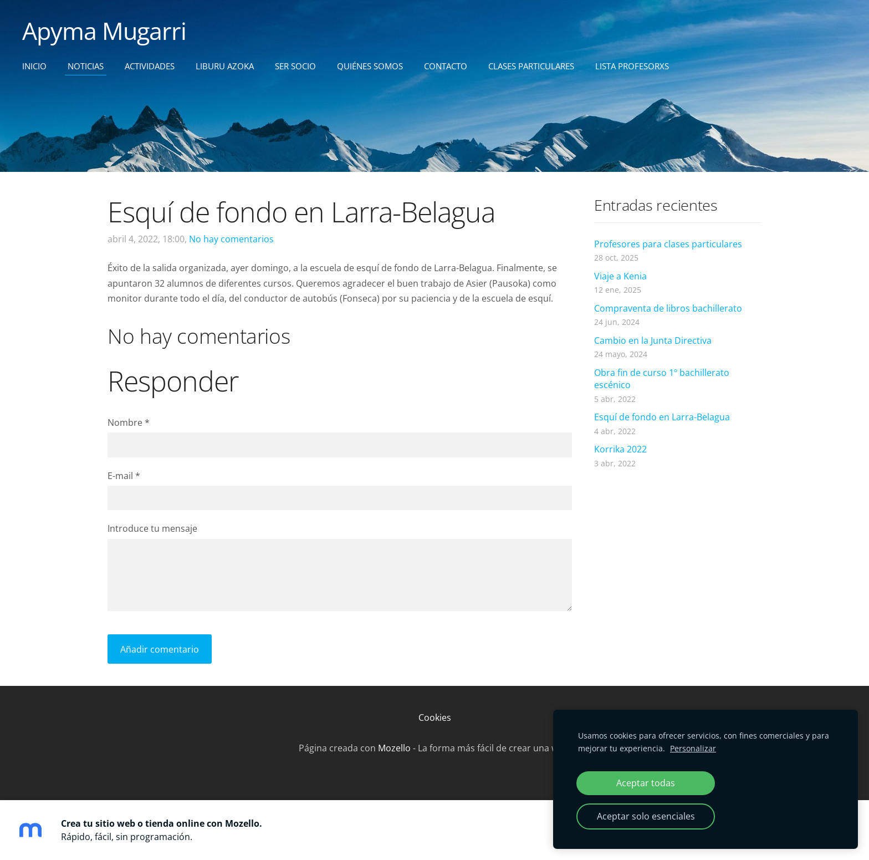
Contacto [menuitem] (445, 66)
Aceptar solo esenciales (646, 816)
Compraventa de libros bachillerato (668, 308)
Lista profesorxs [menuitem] (632, 66)
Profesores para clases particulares (668, 244)
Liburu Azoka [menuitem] (225, 66)
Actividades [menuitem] (150, 66)
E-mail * (124, 476)
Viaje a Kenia (620, 276)
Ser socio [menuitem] (295, 66)
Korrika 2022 (620, 449)
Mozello (394, 748)
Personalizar (693, 748)
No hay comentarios (231, 239)
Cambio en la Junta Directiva (653, 340)
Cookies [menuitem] (434, 717)
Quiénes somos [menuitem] (370, 66)
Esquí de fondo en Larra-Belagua (662, 417)
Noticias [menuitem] (86, 66)
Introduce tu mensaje (152, 528)
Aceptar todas (645, 783)
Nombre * (129, 422)
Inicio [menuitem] (34, 66)
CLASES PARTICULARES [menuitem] (531, 66)
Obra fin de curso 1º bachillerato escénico (661, 379)
